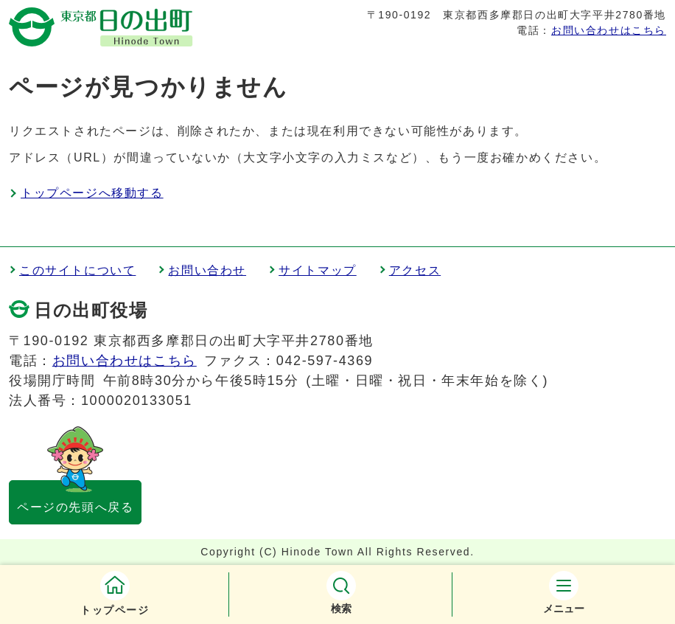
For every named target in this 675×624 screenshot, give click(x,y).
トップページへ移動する (92, 193)
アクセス (415, 270)
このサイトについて (77, 270)
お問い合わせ (207, 270)
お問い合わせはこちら (608, 30)
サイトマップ (318, 270)
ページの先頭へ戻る (75, 507)
